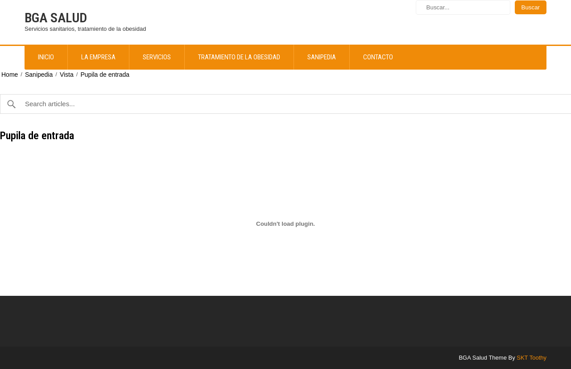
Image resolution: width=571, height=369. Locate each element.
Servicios (157, 57)
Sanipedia (321, 57)
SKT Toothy (531, 357)
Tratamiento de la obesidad (239, 57)
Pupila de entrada (104, 74)
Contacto (378, 57)
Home (9, 74)
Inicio (46, 57)
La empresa (98, 57)
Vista (67, 74)
